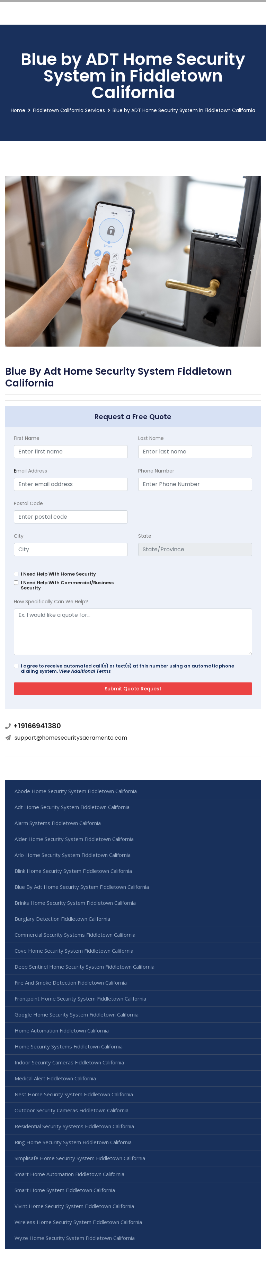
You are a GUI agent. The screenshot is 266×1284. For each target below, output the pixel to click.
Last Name (151, 438)
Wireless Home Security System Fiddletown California (78, 1221)
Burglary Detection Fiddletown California (62, 918)
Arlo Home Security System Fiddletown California (73, 854)
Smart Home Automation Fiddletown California (69, 1174)
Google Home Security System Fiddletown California (77, 1014)
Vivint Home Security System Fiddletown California (74, 1205)
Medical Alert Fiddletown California (55, 1078)
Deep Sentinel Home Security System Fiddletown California (84, 966)
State (144, 536)
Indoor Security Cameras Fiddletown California (69, 1062)
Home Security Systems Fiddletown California (69, 1046)
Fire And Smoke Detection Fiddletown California (71, 982)
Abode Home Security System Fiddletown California (76, 791)
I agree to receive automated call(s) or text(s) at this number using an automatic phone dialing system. (127, 668)
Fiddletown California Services (69, 110)
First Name (26, 438)
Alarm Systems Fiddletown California (58, 822)
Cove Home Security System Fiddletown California (74, 950)
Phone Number (156, 470)
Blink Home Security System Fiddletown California (73, 870)
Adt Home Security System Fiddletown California (72, 806)
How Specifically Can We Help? (51, 601)
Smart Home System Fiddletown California (65, 1190)
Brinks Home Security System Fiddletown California (75, 902)
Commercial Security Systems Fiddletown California (75, 934)
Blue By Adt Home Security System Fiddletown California (82, 886)
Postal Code (28, 503)
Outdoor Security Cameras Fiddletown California (71, 1110)
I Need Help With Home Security (58, 574)
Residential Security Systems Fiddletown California (74, 1126)
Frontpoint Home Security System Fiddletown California (80, 998)
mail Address (30, 470)
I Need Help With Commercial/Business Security (67, 585)
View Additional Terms (85, 671)
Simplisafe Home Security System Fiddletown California (80, 1158)
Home (18, 110)
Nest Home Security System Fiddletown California (74, 1094)
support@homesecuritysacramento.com (71, 738)
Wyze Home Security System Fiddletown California (75, 1237)
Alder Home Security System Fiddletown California (74, 838)
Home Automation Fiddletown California (62, 1030)
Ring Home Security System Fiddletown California (73, 1142)
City (19, 536)
